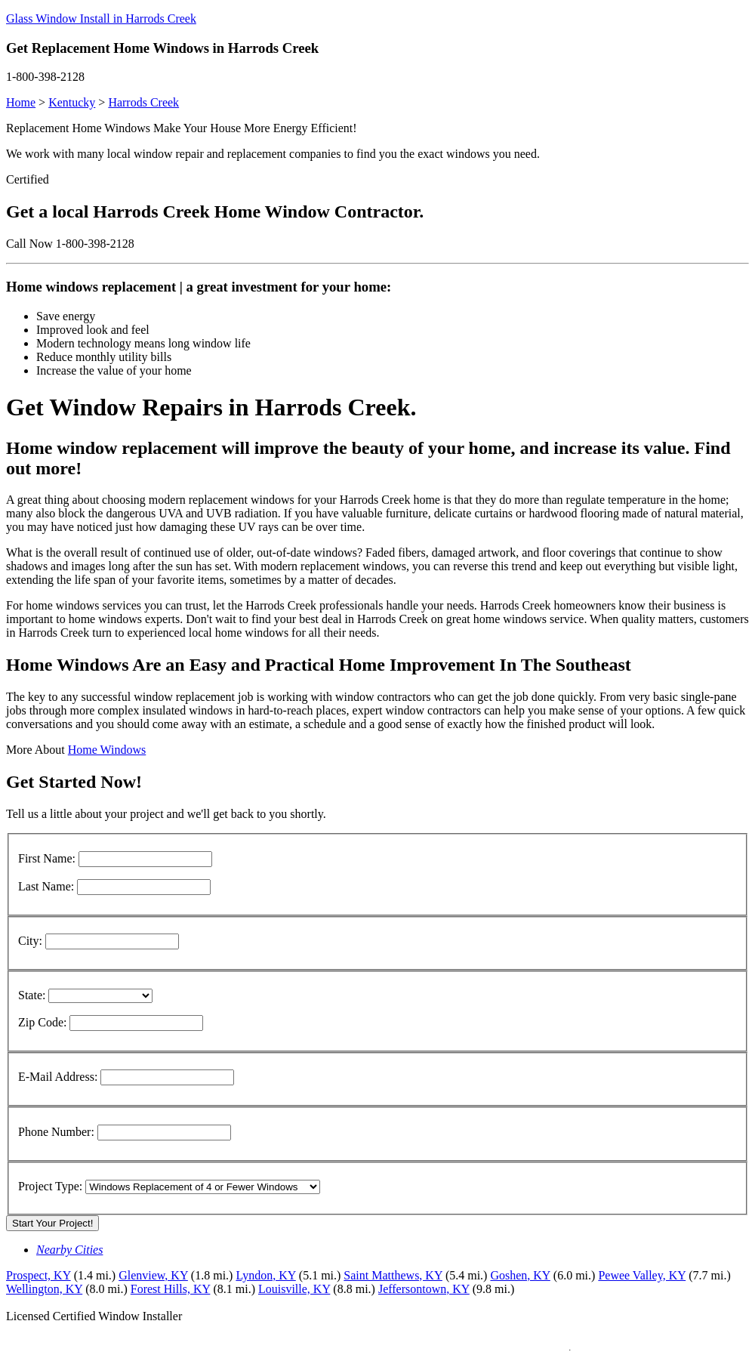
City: (30, 940)
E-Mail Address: (57, 1076)
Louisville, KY (294, 1288)
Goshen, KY (520, 1275)
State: (31, 995)
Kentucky (71, 102)
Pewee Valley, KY (642, 1275)
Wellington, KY (44, 1288)
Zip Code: (42, 1022)
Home (20, 102)
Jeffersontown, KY (424, 1288)
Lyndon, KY (265, 1275)
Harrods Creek (143, 102)
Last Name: (46, 886)
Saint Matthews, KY (393, 1275)
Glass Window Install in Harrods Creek (101, 18)
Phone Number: (56, 1131)
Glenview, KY (153, 1275)
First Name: (47, 858)
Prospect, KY (38, 1275)
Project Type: (50, 1186)
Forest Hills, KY (171, 1288)
